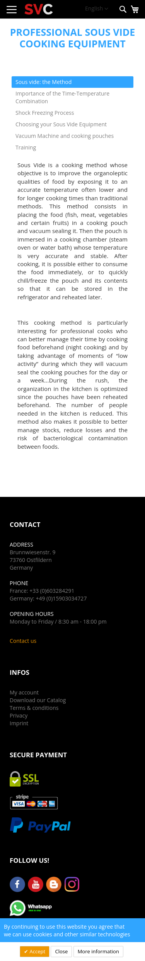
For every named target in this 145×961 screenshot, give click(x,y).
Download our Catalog (38, 700)
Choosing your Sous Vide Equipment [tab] (61, 124)
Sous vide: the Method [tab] (43, 82)
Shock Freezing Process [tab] (44, 112)
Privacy (18, 715)
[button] (96, 9)
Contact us (23, 640)
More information (98, 951)
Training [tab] (25, 147)
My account (24, 692)
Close (61, 951)
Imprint (19, 723)
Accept (36, 951)
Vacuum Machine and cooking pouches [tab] (64, 135)
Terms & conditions (34, 707)
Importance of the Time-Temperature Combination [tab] (62, 97)
